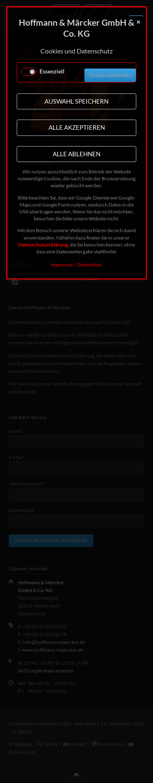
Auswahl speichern (76, 101)
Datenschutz (89, 264)
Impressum (62, 264)
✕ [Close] (138, 22)
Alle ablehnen (76, 153)
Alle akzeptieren (77, 127)
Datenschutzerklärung (43, 245)
